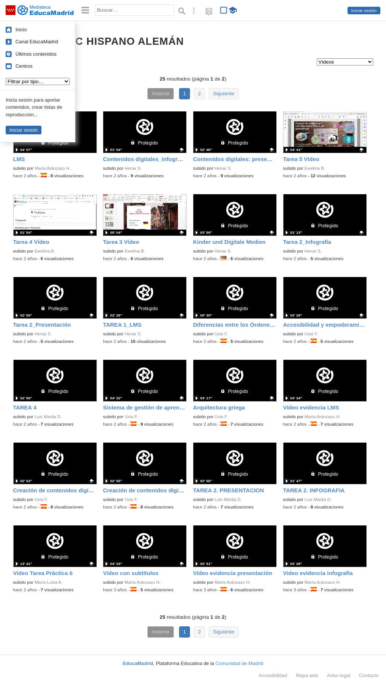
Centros (23, 66)
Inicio (21, 29)
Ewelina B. (315, 168)
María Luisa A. (49, 582)
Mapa (307, 675)
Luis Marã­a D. (48, 416)
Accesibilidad (273, 675)
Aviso (338, 675)
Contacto (368, 675)
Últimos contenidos (36, 54)
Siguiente (223, 93)
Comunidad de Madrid (239, 663)
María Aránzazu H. (53, 168)
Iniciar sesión (364, 10)
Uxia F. (221, 334)
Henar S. (133, 168)
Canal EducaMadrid (36, 41)
